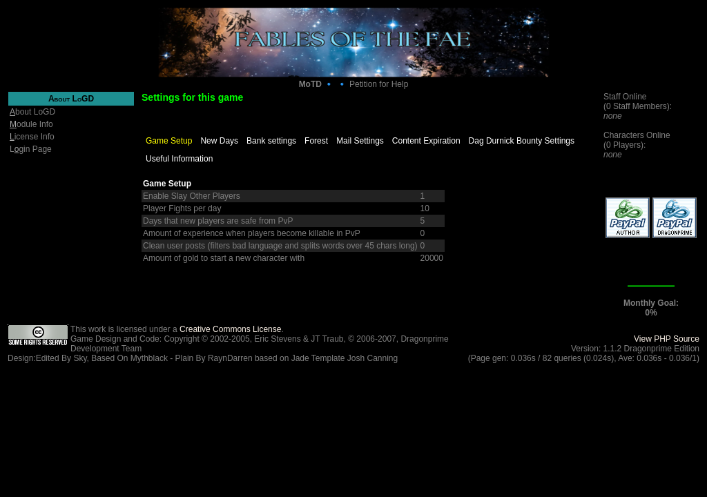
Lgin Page (31, 149)
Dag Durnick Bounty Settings (521, 141)
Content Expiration (426, 141)
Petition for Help (378, 84)
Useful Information (179, 159)
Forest (316, 141)
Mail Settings (360, 141)
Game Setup (169, 141)
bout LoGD (32, 112)
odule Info (31, 124)
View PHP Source (666, 339)
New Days (219, 141)
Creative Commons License (230, 329)
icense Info (32, 137)
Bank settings (271, 141)
